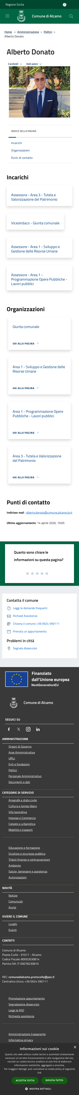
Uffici (12, 758)
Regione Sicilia (15, 4)
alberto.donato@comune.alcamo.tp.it (49, 512)
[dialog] (39, 1069)
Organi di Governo (20, 746)
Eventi (13, 930)
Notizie (13, 895)
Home (8, 32)
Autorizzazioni (18, 877)
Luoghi (13, 924)
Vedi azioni (34, 64)
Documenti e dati (19, 782)
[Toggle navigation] (7, 16)
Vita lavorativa (18, 812)
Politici (48, 32)
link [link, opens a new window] (39, 1072)
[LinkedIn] (38, 729)
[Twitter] (18, 729)
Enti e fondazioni (19, 764)
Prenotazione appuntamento (27, 998)
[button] (39, 1089)
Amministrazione (28, 32)
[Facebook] (9, 729)
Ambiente (15, 865)
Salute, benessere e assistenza (28, 871)
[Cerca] (71, 16)
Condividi (15, 64)
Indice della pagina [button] (23, 131)
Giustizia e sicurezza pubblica (27, 853)
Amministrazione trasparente (27, 1034)
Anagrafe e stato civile (23, 800)
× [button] (74, 1047)
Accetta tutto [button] (25, 1080)
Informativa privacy (21, 1040)
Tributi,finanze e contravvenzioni (29, 859)
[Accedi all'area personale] (64, 4)
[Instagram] (28, 729)
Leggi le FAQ (16, 1010)
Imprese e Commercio (22, 818)
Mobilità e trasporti (21, 830)
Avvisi (12, 907)
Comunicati (16, 901)
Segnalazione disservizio (24, 1004)
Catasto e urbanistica (22, 824)
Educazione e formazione (24, 847)
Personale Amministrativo (25, 776)
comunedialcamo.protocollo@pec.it (31, 977)
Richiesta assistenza (21, 1016)
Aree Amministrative (22, 752)
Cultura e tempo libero (23, 806)
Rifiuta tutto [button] (54, 1080)
